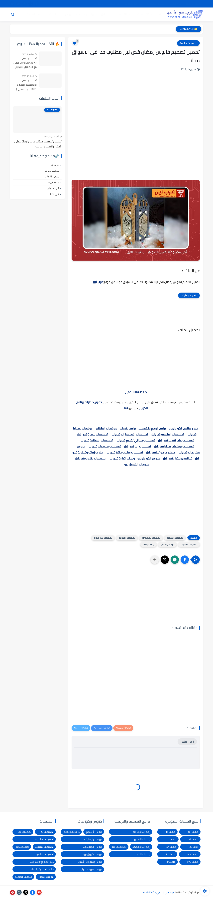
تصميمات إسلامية (188, 43)
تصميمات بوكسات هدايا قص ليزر (174, 446)
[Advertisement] (136, 106)
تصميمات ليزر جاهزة (103, 538)
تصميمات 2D (130, 14)
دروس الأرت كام (94, 831)
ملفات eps (193, 854)
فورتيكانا (54, 194)
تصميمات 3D (153, 14)
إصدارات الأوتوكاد (141, 846)
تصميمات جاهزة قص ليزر (92, 434)
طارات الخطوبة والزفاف (42, 869)
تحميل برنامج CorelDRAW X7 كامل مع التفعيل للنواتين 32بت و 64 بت (25, 62)
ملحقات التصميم (23, 876)
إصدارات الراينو (118, 846)
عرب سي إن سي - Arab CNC (159, 892)
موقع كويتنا (53, 182)
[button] (185, 559)
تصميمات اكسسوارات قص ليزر (129, 434)
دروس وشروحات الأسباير (90, 861)
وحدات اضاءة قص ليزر (121, 458)
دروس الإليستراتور (92, 839)
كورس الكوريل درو (148, 458)
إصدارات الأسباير (142, 839)
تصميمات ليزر (108, 14)
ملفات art (171, 846)
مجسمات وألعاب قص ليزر (90, 458)
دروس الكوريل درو (93, 854)
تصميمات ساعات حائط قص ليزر (124, 452)
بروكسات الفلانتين (106, 428)
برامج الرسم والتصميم (152, 428)
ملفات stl (193, 839)
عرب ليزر (54, 165)
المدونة (30, 14)
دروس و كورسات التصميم (57, 14)
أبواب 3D (193, 846)
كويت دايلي (53, 188)
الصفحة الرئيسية (194, 4)
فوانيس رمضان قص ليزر (177, 458)
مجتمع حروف (52, 170)
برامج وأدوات (86, 14)
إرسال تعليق (187, 741)
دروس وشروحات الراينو (90, 869)
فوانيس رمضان (167, 544)
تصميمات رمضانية (127, 538)
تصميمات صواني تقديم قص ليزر (135, 440)
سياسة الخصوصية (156, 4)
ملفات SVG (192, 861)
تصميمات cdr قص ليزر (137, 446)
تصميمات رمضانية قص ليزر (96, 440)
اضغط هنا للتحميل (135, 392)
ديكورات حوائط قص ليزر (160, 452)
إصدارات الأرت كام (141, 831)
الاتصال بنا (99, 4)
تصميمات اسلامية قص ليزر (167, 434)
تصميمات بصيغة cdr (151, 538)
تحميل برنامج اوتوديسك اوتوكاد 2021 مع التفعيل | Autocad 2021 (26, 84)
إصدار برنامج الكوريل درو (183, 428)
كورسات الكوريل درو (136, 464)
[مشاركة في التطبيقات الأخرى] (155, 559)
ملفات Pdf (170, 861)
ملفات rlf (170, 831)
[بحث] (12, 14)
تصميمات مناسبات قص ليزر (104, 446)
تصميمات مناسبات (189, 544)
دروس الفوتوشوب (92, 846)
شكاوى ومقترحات (134, 4)
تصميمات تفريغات (44, 846)
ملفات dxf (171, 839)
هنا (125, 408)
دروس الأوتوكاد (72, 831)
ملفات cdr (193, 831)
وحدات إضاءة (148, 544)
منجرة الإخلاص (51, 176)
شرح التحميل (175, 4)
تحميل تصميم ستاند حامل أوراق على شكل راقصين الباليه (38, 144)
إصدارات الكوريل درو (140, 854)
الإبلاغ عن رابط (114, 4)
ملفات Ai (170, 854)
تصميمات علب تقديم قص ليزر (176, 440)
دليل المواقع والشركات (42, 861)
